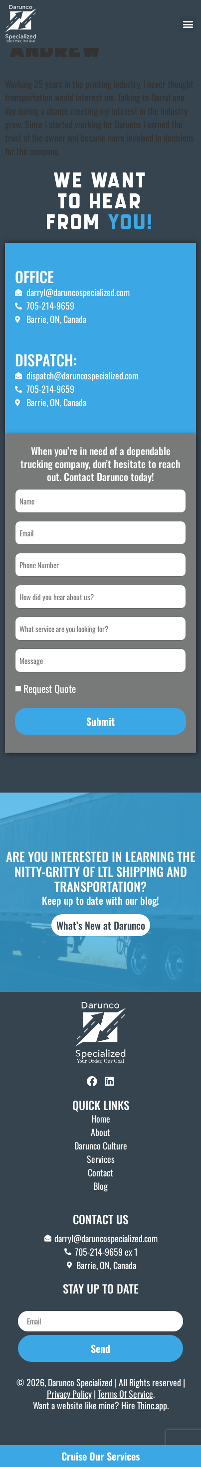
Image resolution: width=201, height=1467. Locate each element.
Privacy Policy (69, 1415)
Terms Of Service (125, 1415)
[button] (188, 24)
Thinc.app (152, 1427)
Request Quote (49, 710)
